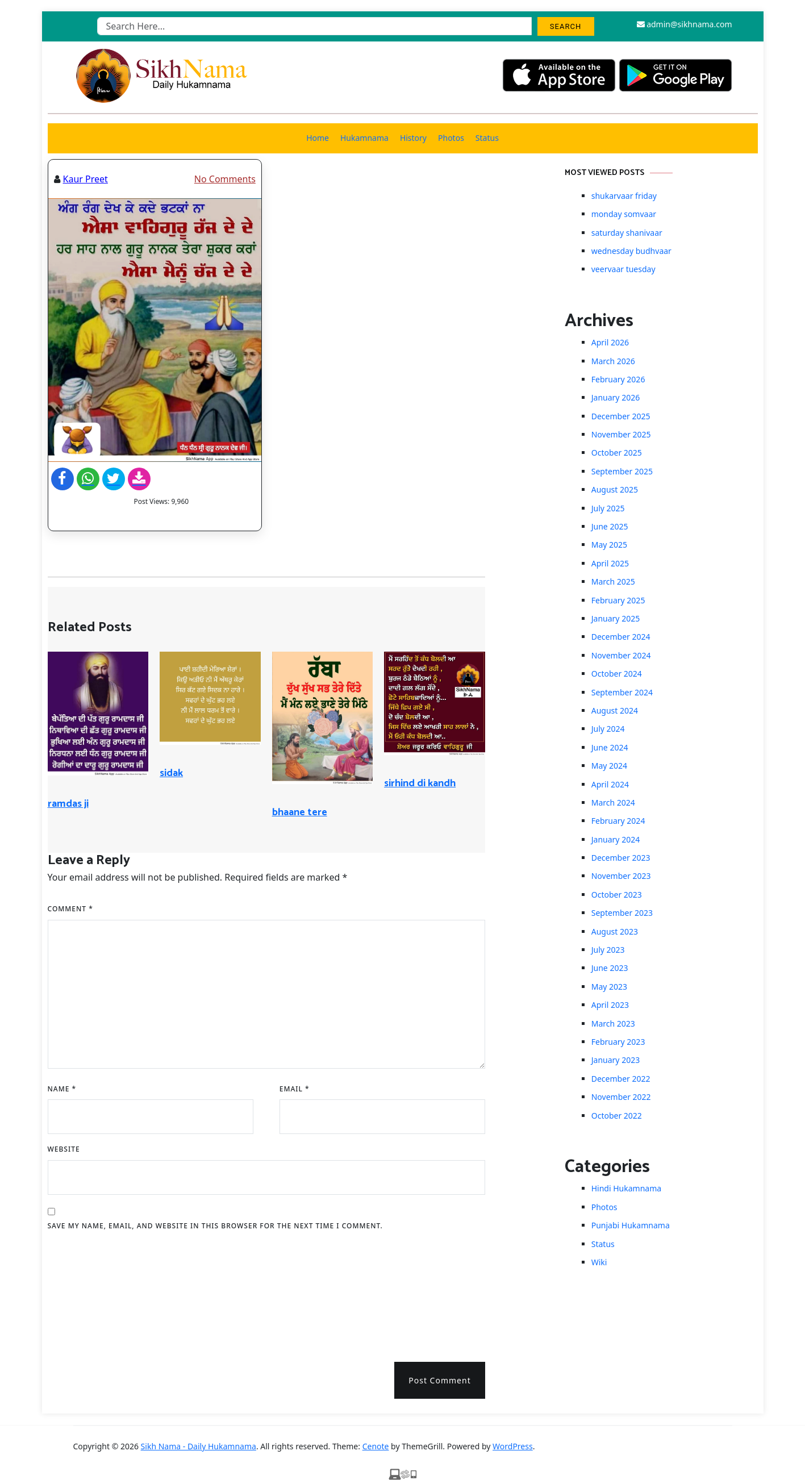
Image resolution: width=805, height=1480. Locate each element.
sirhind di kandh (420, 783)
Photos (451, 137)
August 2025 (614, 489)
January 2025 (615, 618)
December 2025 (620, 416)
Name (62, 1089)
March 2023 (613, 1023)
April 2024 (610, 784)
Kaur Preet (85, 179)
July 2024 (608, 728)
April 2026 (610, 342)
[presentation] (94, 1292)
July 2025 (608, 508)
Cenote (375, 1446)
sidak (171, 773)
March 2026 (613, 361)
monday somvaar (623, 214)
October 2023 (616, 894)
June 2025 (609, 526)
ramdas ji (68, 803)
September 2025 (622, 471)
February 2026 (618, 379)
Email (295, 1089)
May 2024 (609, 765)
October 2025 (616, 452)
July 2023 (608, 949)
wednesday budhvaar (631, 250)
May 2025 (609, 544)
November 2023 (621, 875)
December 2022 (620, 1078)
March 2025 (613, 581)
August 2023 (614, 931)
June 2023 (609, 967)
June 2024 (609, 747)
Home (317, 137)
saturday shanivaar (626, 232)
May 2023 (609, 986)
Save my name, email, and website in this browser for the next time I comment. (215, 1226)
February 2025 (618, 600)
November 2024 (621, 655)
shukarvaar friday (624, 195)
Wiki (599, 1262)
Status (487, 137)
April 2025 (610, 563)
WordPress (513, 1446)
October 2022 (616, 1115)
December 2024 (620, 636)
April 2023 (610, 1004)
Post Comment (439, 1380)
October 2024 (616, 673)
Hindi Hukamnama (626, 1188)
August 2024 (614, 710)
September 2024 (622, 692)
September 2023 (622, 912)
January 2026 (615, 397)
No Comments (225, 179)
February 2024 (618, 820)
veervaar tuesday (623, 269)
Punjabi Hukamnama (630, 1225)
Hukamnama (364, 137)
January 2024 (615, 839)
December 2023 (620, 857)
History (413, 137)
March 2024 (613, 802)
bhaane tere (299, 812)
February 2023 (618, 1041)
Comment (70, 909)
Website (64, 1149)
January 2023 (615, 1059)
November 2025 (621, 434)
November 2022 (621, 1096)
